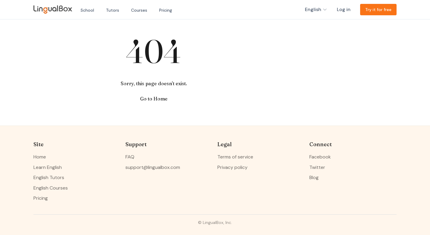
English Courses (50, 188)
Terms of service (235, 157)
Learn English (47, 167)
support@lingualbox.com (152, 167)
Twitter (317, 167)
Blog (314, 177)
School (87, 10)
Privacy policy (232, 167)
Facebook (320, 157)
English (316, 9)
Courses (139, 10)
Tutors (112, 10)
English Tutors (48, 177)
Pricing (165, 10)
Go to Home (154, 99)
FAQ (129, 157)
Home (39, 157)
